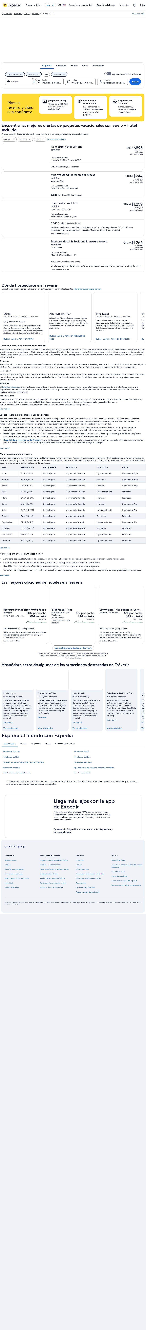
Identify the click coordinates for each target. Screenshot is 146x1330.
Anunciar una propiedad (80, 5)
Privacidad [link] (80, 860)
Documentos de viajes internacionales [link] (126, 885)
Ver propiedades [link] (10, 728)
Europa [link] (27, 14)
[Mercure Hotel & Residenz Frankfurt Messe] (96, 255)
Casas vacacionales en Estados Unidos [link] (54, 869)
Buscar (135, 81)
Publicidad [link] (9, 883)
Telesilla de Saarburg (11, 387)
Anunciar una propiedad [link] (14, 869)
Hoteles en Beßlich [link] (11, 757)
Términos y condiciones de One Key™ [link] (90, 874)
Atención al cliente (106, 5)
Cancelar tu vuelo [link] (118, 871)
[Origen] (19, 81)
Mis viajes (124, 5)
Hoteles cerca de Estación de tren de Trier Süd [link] (23, 762)
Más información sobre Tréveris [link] (87, 289)
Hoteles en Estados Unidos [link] (50, 865)
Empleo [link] (7, 865)
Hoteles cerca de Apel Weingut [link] (16, 773)
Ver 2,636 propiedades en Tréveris (73, 648)
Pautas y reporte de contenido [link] (87, 892)
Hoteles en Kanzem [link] (11, 751)
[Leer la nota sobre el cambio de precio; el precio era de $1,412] (127, 242)
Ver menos (4, 409)
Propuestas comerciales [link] (14, 874)
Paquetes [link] (18, 14)
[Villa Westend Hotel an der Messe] (96, 184)
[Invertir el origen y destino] (34, 81)
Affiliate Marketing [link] (12, 887)
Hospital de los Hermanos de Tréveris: (22, 440)
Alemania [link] (35, 14)
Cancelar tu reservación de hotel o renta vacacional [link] (127, 866)
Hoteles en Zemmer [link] (11, 767)
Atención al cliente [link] (119, 860)
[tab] (47, 65)
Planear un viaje (138, 14)
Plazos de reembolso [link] (120, 876)
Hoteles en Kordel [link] (82, 773)
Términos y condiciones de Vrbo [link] (88, 878)
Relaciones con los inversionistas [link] (17, 878)
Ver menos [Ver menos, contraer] (8, 722)
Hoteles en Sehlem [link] (82, 757)
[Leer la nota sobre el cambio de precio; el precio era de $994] (129, 147)
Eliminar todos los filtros (56, 139)
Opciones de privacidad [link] (85, 887)
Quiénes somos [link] (10, 860)
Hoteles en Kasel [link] (81, 751)
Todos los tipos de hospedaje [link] (51, 887)
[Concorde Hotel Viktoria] (96, 156)
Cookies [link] (79, 865)
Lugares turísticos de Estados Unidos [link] (54, 860)
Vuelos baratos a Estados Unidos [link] (52, 878)
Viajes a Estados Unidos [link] (49, 874)
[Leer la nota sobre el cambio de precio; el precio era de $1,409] (126, 204)
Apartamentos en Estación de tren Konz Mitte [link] (94, 767)
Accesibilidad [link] (81, 883)
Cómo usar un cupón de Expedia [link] (124, 881)
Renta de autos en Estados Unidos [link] (53, 883)
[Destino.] (49, 81)
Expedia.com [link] (7, 14)
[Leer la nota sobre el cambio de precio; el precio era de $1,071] (129, 176)
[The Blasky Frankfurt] (96, 218)
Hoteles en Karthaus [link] (83, 762)
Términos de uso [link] (82, 869)
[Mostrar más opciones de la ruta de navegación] (50, 13)
